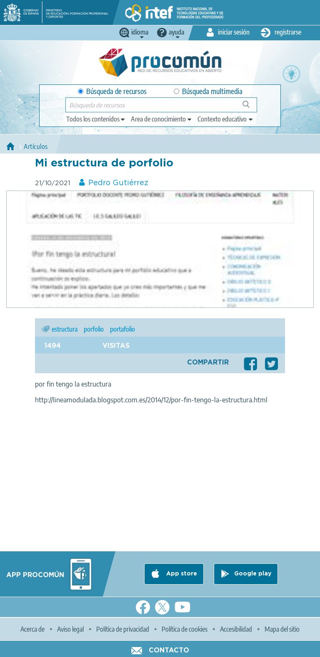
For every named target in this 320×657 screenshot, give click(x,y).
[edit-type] (96, 119)
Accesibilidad (236, 629)
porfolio (94, 329)
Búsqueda (250, 107)
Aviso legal (70, 629)
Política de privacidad (122, 629)
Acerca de (32, 629)
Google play (252, 573)
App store (181, 573)
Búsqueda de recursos (112, 91)
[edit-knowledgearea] (161, 119)
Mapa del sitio (282, 629)
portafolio (122, 329)
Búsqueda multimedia (208, 91)
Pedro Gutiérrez (118, 183)
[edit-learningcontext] (225, 119)
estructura (65, 329)
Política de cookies (185, 629)
